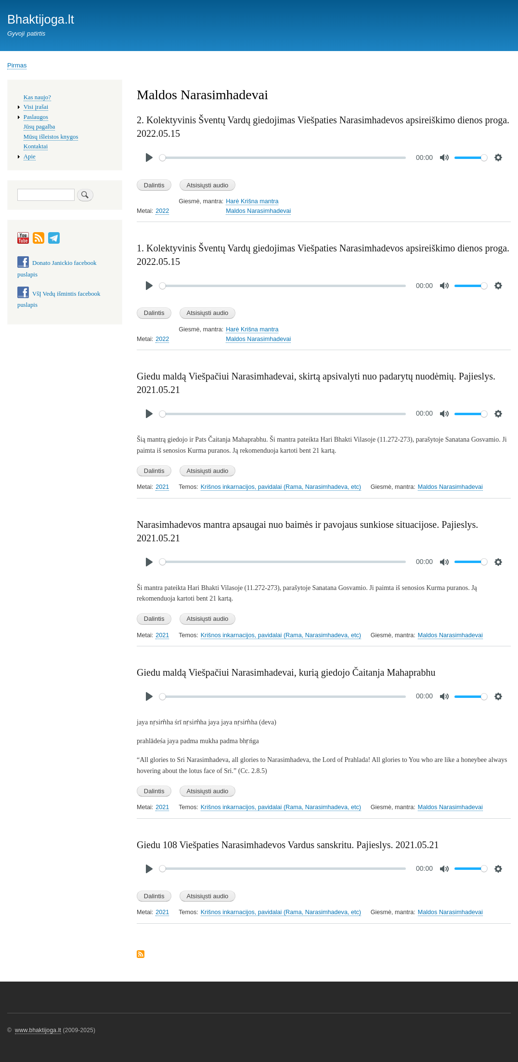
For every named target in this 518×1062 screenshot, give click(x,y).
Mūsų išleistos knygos (51, 136)
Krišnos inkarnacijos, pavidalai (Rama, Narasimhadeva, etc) (281, 487)
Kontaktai (36, 146)
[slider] (282, 157)
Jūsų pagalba (39, 126)
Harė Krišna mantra (252, 201)
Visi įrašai (36, 107)
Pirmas (16, 65)
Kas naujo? (37, 97)
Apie (30, 156)
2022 (162, 211)
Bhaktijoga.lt (40, 19)
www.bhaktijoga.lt (38, 1030)
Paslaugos (36, 117)
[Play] (149, 157)
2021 (162, 487)
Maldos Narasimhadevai (258, 211)
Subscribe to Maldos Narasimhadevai (140, 954)
